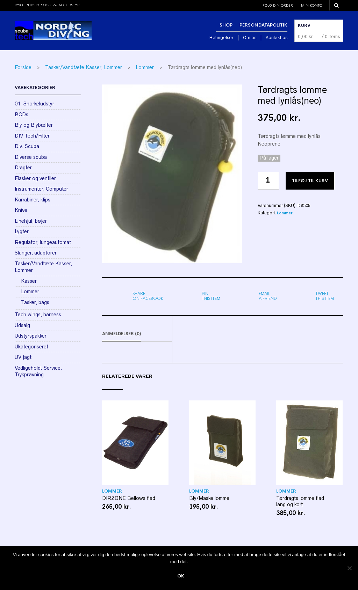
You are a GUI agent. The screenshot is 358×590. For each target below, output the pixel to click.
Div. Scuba (27, 146)
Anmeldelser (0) (121, 334)
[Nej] (349, 568)
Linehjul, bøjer (31, 221)
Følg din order (278, 5)
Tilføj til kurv (310, 181)
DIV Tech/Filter (32, 136)
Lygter (22, 231)
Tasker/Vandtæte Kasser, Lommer (83, 67)
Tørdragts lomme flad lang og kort (300, 501)
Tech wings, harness (38, 314)
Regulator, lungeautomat (43, 242)
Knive (21, 210)
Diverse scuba (31, 157)
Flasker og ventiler (35, 178)
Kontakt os (276, 37)
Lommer (145, 67)
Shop (226, 25)
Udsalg (22, 325)
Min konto (311, 5)
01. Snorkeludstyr (34, 103)
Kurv (304, 25)
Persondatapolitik (263, 25)
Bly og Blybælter (34, 125)
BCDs (21, 114)
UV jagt (23, 357)
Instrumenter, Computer (41, 189)
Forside (23, 67)
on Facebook (148, 296)
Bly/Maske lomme (209, 498)
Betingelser (221, 37)
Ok (180, 576)
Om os (249, 37)
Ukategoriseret (31, 346)
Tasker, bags (35, 302)
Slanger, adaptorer (36, 253)
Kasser (29, 281)
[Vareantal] (268, 181)
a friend (268, 296)
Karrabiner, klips (32, 199)
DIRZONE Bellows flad (128, 498)
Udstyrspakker (30, 336)
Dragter (23, 167)
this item (211, 296)
